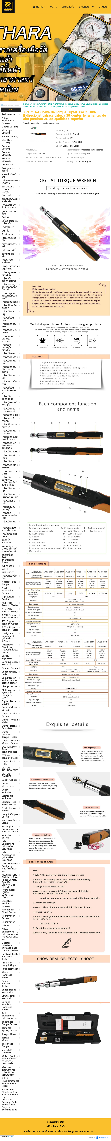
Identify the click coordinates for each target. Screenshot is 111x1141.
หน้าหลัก (27, 104)
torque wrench (52, 123)
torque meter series (36, 123)
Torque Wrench (39, 104)
